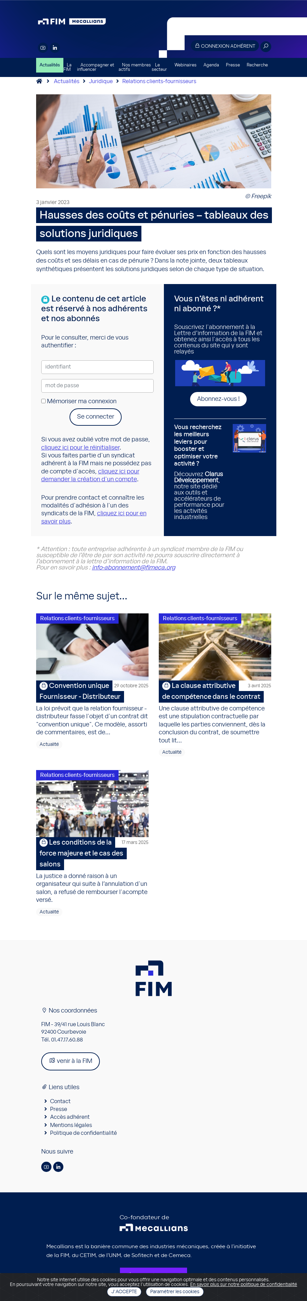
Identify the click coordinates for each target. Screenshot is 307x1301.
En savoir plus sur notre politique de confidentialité (243, 1284)
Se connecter (95, 417)
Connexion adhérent (225, 46)
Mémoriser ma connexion (79, 401)
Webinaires (185, 65)
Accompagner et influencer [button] (95, 67)
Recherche (257, 65)
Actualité (49, 744)
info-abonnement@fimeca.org (133, 568)
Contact (60, 1102)
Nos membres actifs (135, 67)
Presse (233, 65)
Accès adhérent (70, 1118)
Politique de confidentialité (83, 1134)
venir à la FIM (70, 1061)
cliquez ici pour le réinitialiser (80, 448)
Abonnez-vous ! (218, 399)
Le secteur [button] (159, 67)
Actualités (50, 65)
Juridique (101, 81)
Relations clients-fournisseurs (159, 81)
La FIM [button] (67, 67)
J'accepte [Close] (124, 1291)
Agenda (211, 65)
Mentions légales (71, 1126)
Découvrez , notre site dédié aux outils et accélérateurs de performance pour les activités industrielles (201, 472)
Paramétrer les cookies (174, 1291)
